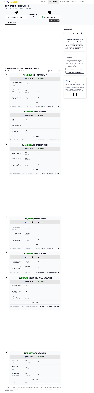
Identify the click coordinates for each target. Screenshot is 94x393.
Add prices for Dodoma (75, 72)
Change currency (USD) (53, 106)
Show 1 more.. (35, 102)
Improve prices (40, 106)
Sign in (89, 1)
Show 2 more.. (35, 302)
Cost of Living (53, 1)
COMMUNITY (83, 1)
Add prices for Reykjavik (75, 69)
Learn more (38, 389)
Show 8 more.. (35, 136)
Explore (74, 1)
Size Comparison (64, 1)
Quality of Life (41, 1)
